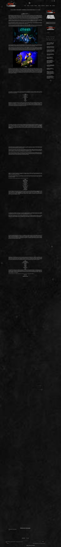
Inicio (25, 5)
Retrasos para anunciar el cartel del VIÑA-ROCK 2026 (50, 54)
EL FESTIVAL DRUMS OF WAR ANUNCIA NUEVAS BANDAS (50, 65)
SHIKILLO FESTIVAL (11, 272)
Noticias (28, 5)
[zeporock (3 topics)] (50, 39)
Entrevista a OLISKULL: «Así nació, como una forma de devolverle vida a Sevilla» (50, 43)
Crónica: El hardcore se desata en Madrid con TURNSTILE (50, 58)
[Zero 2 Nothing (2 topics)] (48, 36)
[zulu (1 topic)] (54, 39)
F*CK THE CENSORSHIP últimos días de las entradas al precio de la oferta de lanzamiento (50, 77)
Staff (50, 5)
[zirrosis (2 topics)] (51, 38)
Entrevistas (43, 5)
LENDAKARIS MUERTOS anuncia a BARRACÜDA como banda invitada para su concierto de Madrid (50, 61)
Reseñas (36, 5)
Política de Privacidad (32, 545)
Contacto (53, 5)
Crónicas (39, 5)
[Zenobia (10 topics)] (53, 38)
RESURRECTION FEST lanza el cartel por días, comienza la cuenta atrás (50, 47)
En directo (31, 5)
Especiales (47, 5)
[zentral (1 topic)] (52, 39)
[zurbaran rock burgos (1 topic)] (52, 36)
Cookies (27, 545)
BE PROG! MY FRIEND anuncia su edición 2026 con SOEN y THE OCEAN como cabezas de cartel (50, 50)
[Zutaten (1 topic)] (49, 38)
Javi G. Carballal (26, 13)
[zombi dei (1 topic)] (47, 39)
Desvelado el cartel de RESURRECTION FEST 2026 (50, 68)
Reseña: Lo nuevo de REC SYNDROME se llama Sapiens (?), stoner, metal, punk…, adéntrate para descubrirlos (50, 72)
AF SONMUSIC (16, 272)
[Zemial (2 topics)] (47, 38)
